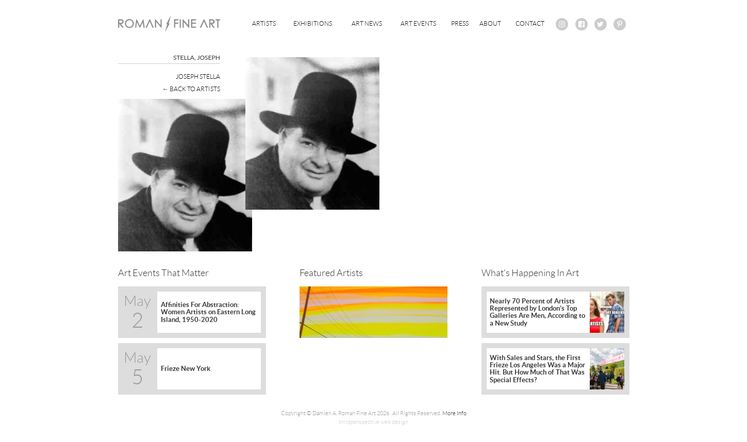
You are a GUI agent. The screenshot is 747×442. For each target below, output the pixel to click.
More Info (454, 413)
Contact (530, 23)
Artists (264, 23)
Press (460, 23)
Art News (367, 23)
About (490, 23)
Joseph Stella (198, 76)
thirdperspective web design (373, 422)
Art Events (418, 23)
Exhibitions (312, 23)
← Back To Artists (191, 89)
